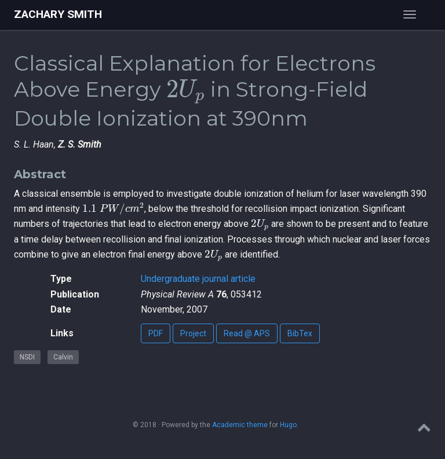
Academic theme (240, 425)
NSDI (27, 357)
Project (193, 333)
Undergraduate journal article (198, 278)
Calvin (63, 357)
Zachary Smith (58, 14)
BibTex (299, 333)
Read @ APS (247, 333)
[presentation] (185, 92)
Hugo (288, 425)
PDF (155, 333)
